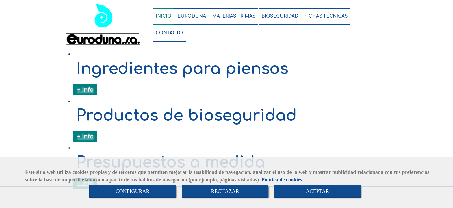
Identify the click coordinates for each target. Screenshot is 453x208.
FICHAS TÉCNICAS (326, 16)
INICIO (163, 16)
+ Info (85, 89)
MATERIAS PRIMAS (233, 16)
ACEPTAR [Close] (317, 191)
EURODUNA (191, 16)
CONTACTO (169, 33)
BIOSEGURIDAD (279, 16)
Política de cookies (281, 180)
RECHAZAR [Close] (225, 191)
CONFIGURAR (132, 191)
